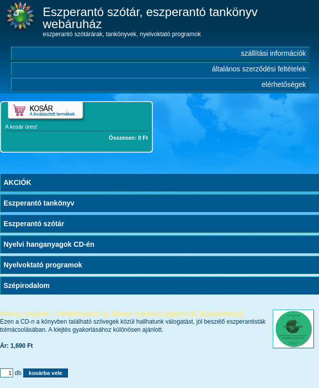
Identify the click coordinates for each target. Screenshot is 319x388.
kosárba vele (45, 373)
